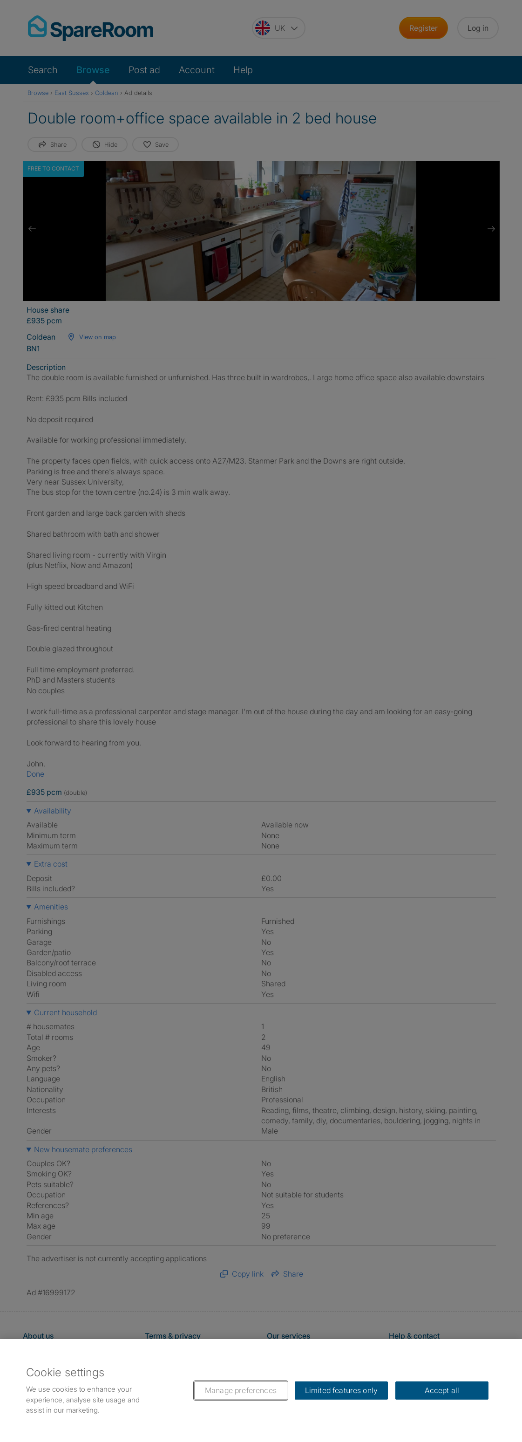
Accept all (442, 1390)
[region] (261, 1390)
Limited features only (341, 1390)
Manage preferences (241, 1390)
